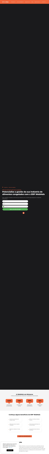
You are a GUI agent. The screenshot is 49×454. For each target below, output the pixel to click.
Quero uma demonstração (15, 209)
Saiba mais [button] (10, 447)
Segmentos (6, 187)
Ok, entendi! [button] (10, 450)
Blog (32, 1)
